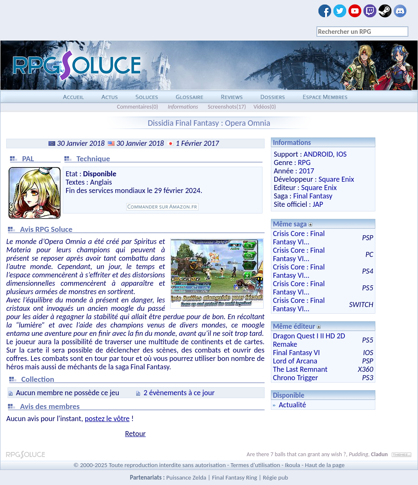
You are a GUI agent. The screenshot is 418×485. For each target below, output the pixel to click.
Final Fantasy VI (296, 352)
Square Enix (336, 179)
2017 (306, 170)
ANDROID (318, 154)
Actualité (292, 404)
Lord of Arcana (295, 361)
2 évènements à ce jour (179, 392)
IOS (341, 154)
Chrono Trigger (295, 377)
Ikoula (293, 465)
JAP (318, 204)
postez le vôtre (107, 418)
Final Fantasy (312, 196)
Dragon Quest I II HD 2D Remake (309, 340)
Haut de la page (324, 465)
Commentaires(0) (137, 106)
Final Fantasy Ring (234, 477)
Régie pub (275, 477)
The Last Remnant (300, 369)
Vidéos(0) (264, 106)
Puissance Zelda (186, 477)
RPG (304, 162)
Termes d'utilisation (255, 465)
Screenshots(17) (227, 106)
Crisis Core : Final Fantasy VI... (299, 237)
